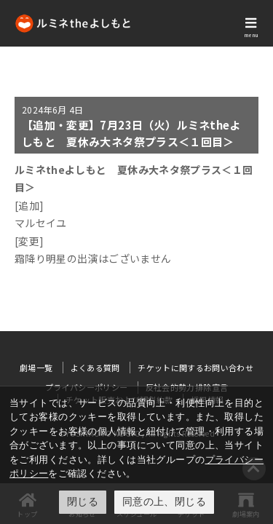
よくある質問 (95, 367)
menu (251, 35)
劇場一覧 (36, 367)
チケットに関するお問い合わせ (195, 367)
